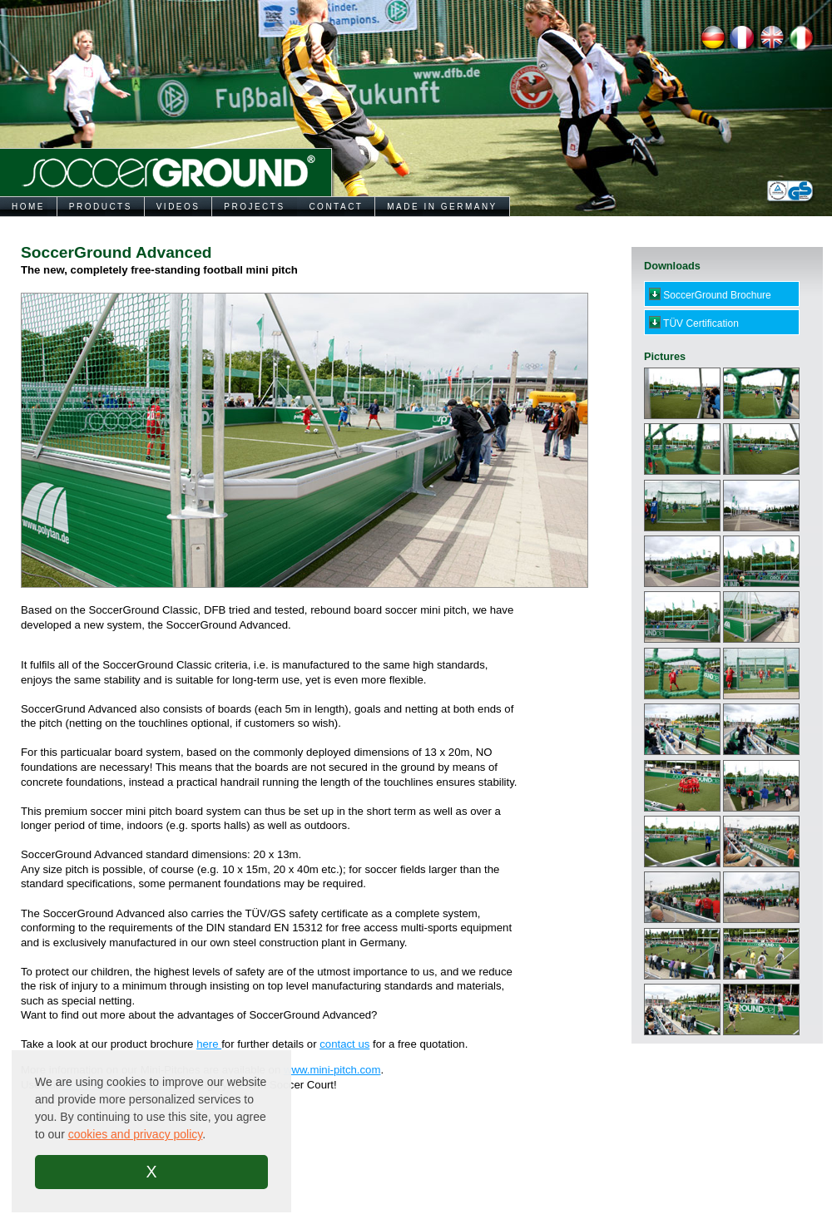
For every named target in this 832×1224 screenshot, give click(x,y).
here (208, 1044)
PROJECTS (254, 206)
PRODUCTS (100, 206)
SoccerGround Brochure (710, 294)
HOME (28, 206)
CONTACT (336, 206)
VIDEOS (178, 206)
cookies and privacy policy (135, 1134)
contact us (344, 1044)
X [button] (151, 1171)
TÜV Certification (694, 322)
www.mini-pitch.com (332, 1070)
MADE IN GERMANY (442, 206)
